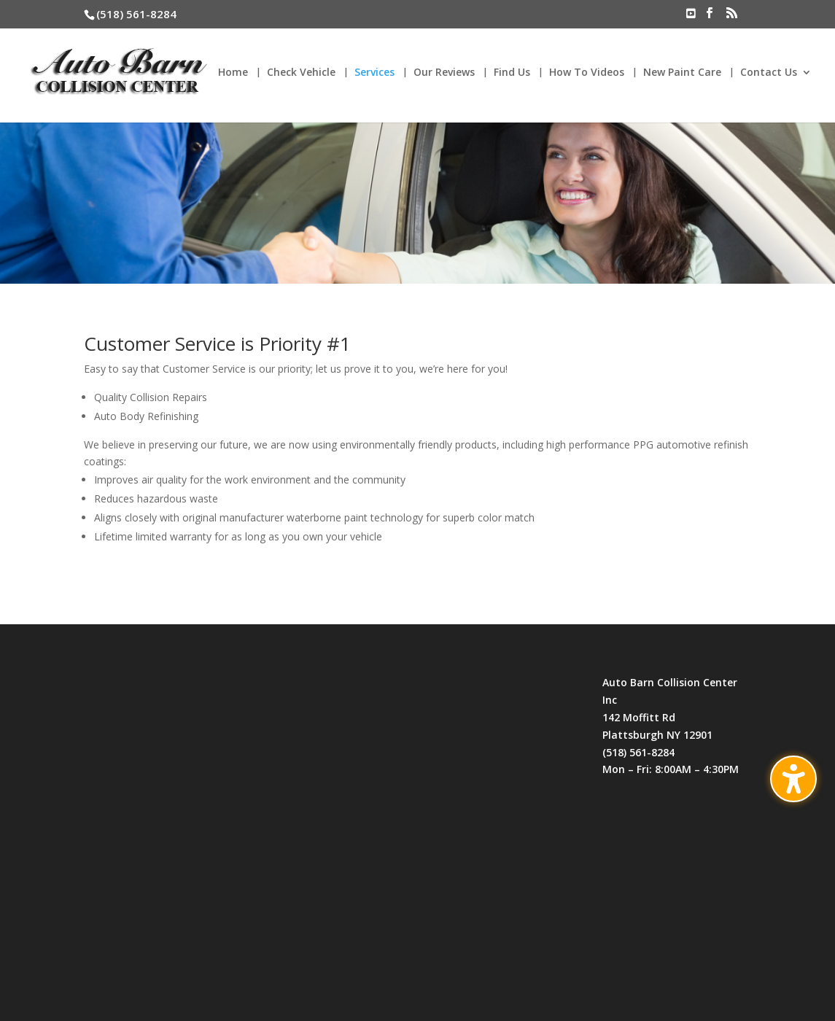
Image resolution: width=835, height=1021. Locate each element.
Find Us (512, 73)
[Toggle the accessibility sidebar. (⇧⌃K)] (793, 779)
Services (374, 73)
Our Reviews (444, 73)
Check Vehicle (301, 73)
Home (233, 73)
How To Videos (586, 73)
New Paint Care (682, 73)
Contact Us (768, 73)
